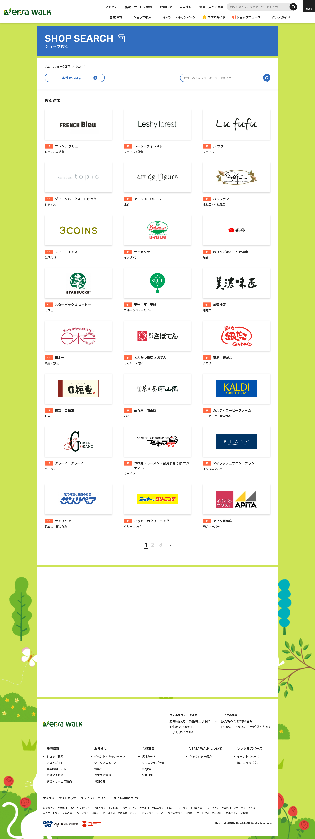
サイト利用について (126, 798)
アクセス (111, 7)
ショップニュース (249, 17)
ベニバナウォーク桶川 (135, 808)
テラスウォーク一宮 (152, 812)
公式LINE (148, 775)
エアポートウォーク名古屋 (57, 812)
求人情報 (186, 7)
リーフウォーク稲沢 (87, 812)
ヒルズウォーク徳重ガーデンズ (120, 812)
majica (146, 769)
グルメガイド (281, 17)
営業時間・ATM (56, 769)
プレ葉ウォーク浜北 (162, 808)
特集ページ (101, 769)
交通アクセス (55, 775)
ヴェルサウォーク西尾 (180, 812)
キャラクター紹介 (200, 756)
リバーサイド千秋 (79, 808)
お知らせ (166, 7)
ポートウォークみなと (209, 812)
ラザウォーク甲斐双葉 (190, 808)
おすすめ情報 (102, 775)
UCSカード (149, 756)
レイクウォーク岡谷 (218, 808)
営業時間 (116, 17)
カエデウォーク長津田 (238, 812)
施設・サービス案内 (138, 7)
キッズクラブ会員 (153, 763)
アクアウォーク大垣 (244, 808)
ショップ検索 (142, 17)
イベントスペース (248, 756)
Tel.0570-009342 (181, 726)
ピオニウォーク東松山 (106, 808)
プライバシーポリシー (95, 798)
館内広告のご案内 (211, 7)
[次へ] (170, 545)
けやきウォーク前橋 (54, 808)
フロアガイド (216, 17)
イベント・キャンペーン (179, 17)
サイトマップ (67, 798)
